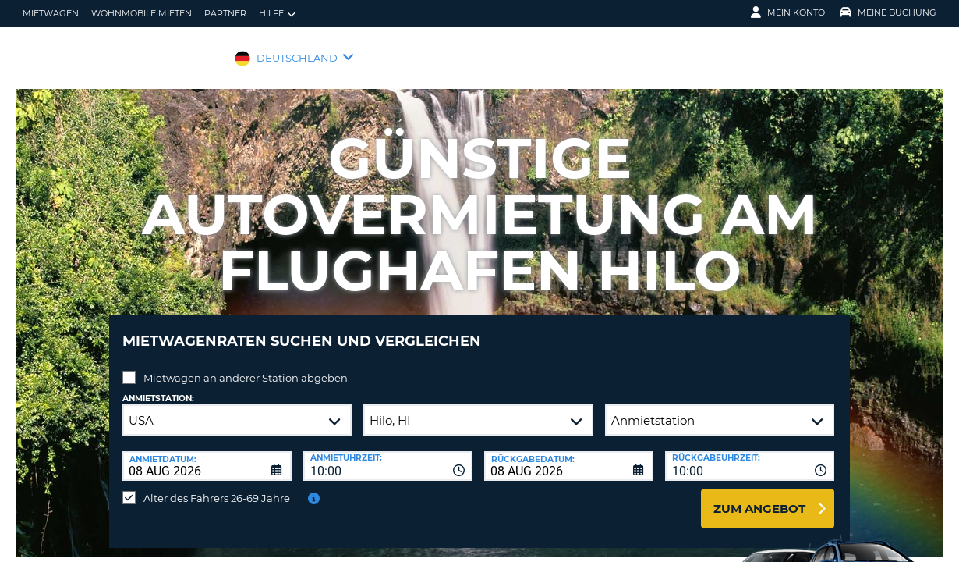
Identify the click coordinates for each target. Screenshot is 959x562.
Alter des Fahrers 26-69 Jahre (216, 486)
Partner (225, 13)
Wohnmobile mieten (141, 13)
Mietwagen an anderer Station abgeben (245, 366)
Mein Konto (788, 12)
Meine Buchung (888, 12)
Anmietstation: (158, 387)
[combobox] (388, 454)
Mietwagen (51, 13)
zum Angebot (759, 496)
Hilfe (277, 14)
